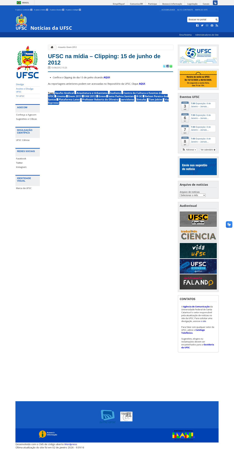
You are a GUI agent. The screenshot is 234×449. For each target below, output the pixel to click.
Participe (152, 3)
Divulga (20, 84)
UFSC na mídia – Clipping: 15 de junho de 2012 (104, 59)
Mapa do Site (201, 9)
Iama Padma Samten (121, 96)
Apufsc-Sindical (64, 93)
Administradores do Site (207, 34)
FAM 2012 (90, 96)
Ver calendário (208, 150)
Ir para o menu (41, 10)
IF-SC (139, 96)
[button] (189, 149)
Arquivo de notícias (190, 191)
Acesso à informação (172, 3)
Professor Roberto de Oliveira (100, 99)
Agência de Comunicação (196, 306)
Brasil (25, 2)
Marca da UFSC (24, 188)
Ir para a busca (57, 10)
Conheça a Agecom (26, 114)
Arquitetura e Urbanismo (92, 93)
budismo (115, 93)
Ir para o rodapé (73, 10)
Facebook (21, 158)
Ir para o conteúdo (23, 10)
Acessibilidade (168, 9)
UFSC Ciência (22, 140)
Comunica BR (136, 3)
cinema (61, 96)
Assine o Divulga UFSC (24, 90)
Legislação (192, 3)
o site (203, 321)
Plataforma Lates (69, 99)
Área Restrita (185, 34)
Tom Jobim (155, 99)
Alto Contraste (185, 9)
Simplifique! (119, 3)
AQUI (107, 77)
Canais (206, 3)
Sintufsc (141, 99)
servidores (127, 99)
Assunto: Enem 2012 (67, 47)
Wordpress (70, 444)
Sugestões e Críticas (26, 118)
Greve (102, 96)
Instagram (21, 167)
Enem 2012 (75, 96)
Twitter (19, 162)
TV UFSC (20, 96)
